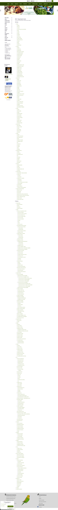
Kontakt (40, 498)
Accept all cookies (10, 506)
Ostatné (18, 33)
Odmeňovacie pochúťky (21, 379)
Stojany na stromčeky (21, 462)
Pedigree (19, 375)
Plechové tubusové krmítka (22, 230)
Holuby (17, 344)
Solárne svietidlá (19, 71)
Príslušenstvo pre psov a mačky (21, 412)
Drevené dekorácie (20, 470)
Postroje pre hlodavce (20, 429)
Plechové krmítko (20, 238)
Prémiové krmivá (20, 362)
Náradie (18, 25)
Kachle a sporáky (19, 126)
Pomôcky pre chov (20, 255)
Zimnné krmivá (19, 320)
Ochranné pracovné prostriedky (21, 29)
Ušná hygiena (20, 400)
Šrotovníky (19, 259)
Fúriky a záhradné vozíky (20, 64)
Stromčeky (19, 461)
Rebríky (18, 79)
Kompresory (18, 143)
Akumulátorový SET (20, 137)
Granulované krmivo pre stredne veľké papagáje (25, 284)
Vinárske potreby (19, 55)
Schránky (18, 92)
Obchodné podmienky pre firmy (10, 498)
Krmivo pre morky (20, 217)
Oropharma (19, 305)
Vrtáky (18, 30)
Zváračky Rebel (19, 184)
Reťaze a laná (19, 121)
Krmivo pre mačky (19, 367)
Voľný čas (40, 3)
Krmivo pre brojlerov (21, 212)
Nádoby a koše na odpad (20, 93)
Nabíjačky (18, 149)
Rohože (18, 97)
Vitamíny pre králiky (20, 334)
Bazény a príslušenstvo (20, 481)
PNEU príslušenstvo (20, 39)
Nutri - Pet (19, 374)
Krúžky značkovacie (20, 292)
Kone (18, 221)
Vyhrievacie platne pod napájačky (22, 249)
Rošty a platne (19, 130)
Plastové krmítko (20, 234)
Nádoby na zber (19, 68)
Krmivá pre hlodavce (20, 425)
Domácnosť (16, 3)
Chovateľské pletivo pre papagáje (22, 316)
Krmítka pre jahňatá (20, 449)
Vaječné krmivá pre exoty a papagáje (23, 287)
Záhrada (12, 3)
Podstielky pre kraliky (20, 333)
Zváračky (18, 145)
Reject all (10, 508)
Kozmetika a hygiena (20, 399)
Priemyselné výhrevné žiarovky (21, 267)
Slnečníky (18, 170)
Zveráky (18, 31)
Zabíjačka (18, 104)
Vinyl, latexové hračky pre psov (22, 395)
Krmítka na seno (19, 448)
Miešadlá (18, 118)
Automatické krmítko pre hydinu (21, 225)
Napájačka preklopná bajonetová (22, 241)
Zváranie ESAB (46, 3)
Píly (17, 142)
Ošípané (19, 220)
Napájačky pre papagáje (20, 296)
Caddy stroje (19, 179)
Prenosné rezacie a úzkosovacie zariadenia (23, 195)
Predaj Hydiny (9, 17)
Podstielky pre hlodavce (20, 424)
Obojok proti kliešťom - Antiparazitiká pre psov (23, 398)
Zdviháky (18, 34)
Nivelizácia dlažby (19, 122)
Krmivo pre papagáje (20, 274)
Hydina (17, 209)
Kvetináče (18, 58)
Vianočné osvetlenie (20, 475)
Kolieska (18, 43)
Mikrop (19, 262)
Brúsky (18, 138)
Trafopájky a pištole (20, 141)
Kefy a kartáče (19, 37)
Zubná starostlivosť (20, 403)
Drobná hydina (21, 228)
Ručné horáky (19, 191)
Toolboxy (18, 35)
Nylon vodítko (20, 383)
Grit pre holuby (19, 346)
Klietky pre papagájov (20, 309)
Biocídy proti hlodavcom (20, 454)
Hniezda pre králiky (20, 336)
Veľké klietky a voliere (21, 311)
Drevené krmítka (20, 350)
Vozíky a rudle (19, 80)
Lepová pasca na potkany (20, 457)
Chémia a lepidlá (19, 38)
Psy (16, 357)
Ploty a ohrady (19, 60)
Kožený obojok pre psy (21, 387)
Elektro (29, 3)
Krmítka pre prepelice (20, 437)
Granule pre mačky (20, 369)
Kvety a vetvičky (20, 474)
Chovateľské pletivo (20, 340)
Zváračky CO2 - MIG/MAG (20, 178)
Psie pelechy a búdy (20, 419)
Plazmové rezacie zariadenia (22, 187)
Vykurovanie (25, 3)
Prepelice (17, 432)
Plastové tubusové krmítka (21, 226)
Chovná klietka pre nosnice (22, 257)
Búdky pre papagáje (20, 313)
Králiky (9, 23)
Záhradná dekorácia (20, 75)
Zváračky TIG (19, 174)
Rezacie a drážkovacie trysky (21, 196)
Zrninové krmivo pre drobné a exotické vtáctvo (25, 278)
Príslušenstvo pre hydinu (20, 250)
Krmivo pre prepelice (21, 218)
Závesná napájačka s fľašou (22, 246)
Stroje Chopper (20, 183)
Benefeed (19, 263)
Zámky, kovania (19, 116)
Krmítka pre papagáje (20, 295)
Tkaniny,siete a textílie (20, 66)
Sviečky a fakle (19, 99)
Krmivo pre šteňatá (19, 366)
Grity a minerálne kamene (21, 307)
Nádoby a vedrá (19, 120)
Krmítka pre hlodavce (20, 427)
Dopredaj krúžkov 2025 (21, 291)
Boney (19, 378)
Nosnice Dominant (19, 204)
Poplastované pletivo (21, 342)
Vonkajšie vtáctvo (9, 22)
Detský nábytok (19, 482)
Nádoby (18, 87)
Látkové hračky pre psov (21, 394)
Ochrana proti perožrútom (21, 266)
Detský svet (17, 478)
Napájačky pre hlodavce (20, 428)
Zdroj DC (19, 175)
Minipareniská (19, 70)
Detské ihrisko (19, 483)
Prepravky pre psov (19, 420)
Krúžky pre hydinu (20, 251)
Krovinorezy (18, 153)
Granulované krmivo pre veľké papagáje (24, 286)
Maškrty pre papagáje (20, 300)
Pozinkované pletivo (21, 341)
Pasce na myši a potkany (19, 453)
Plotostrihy (18, 162)
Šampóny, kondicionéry (21, 402)
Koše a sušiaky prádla (20, 101)
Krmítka (18, 321)
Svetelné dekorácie (20, 469)
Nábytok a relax (19, 67)
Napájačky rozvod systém (21, 299)
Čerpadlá (18, 158)
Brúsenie (18, 26)
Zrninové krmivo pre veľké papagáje (24, 280)
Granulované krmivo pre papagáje (22, 282)
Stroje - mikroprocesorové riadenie (23, 182)
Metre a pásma (19, 114)
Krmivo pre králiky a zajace (21, 216)
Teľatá (19, 222)
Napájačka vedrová (20, 245)
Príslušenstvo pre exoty (20, 317)
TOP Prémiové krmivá (21, 363)
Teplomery (18, 89)
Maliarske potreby (19, 113)
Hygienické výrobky (20, 404)
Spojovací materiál (19, 117)
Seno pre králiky (19, 332)
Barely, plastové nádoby (20, 51)
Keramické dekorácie (21, 473)
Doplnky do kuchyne (20, 105)
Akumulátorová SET (20, 154)
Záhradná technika (35, 3)
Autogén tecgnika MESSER (20, 188)
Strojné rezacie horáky (20, 199)
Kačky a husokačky (19, 208)
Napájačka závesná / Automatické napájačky (24, 247)
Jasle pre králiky (19, 325)
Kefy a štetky (19, 125)
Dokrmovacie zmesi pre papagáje (22, 275)
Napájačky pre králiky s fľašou (22, 329)
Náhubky (19, 391)
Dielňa (8, 3)
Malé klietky (19, 312)
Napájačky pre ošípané (20, 444)
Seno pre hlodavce (19, 423)
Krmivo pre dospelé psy (20, 358)
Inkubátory (19, 258)
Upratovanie (19, 83)
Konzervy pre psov (19, 371)
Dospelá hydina (21, 229)
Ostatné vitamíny (20, 304)
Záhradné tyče (19, 50)
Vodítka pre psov (19, 382)
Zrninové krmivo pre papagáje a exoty (23, 276)
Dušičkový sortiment (8, 40)
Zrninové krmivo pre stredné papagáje (24, 279)
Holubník (18, 345)
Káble (18, 147)
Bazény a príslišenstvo (20, 95)
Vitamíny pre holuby (20, 354)
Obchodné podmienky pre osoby (10, 496)
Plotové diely (20, 416)
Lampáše (18, 100)
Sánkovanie (18, 485)
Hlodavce (17, 421)
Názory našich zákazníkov (42, 501)
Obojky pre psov (19, 386)
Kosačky (18, 159)
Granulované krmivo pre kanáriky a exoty (24, 283)
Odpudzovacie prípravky (21, 415)
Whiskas (20, 370)
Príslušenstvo (19, 192)
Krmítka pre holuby (20, 349)
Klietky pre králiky (19, 337)
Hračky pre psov (19, 392)
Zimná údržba (19, 84)
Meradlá (18, 41)
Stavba (21, 3)
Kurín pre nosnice (20, 253)
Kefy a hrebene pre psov (20, 411)
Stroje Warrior (20, 180)
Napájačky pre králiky (20, 328)
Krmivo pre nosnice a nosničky (22, 213)
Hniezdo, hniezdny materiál (21, 308)
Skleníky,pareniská (19, 72)
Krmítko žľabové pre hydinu (21, 233)
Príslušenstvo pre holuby (20, 353)
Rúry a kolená (19, 129)
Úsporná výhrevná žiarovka (22, 271)
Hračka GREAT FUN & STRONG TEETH (23, 396)
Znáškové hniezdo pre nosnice (22, 254)
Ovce (17, 446)
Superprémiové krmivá (21, 365)
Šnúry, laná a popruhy (20, 91)
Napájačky (18, 450)
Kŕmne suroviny (20, 224)
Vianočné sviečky (19, 477)
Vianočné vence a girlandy (20, 465)
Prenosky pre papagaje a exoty (21, 315)
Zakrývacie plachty (19, 54)
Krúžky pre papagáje (20, 288)
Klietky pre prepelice (20, 433)
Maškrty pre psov (19, 373)
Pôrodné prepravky (19, 441)
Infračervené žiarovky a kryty (21, 445)
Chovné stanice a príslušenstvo (21, 338)
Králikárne (18, 324)
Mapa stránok (41, 503)
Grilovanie (18, 62)
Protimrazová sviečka (9, 74)
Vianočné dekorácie (20, 466)
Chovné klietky (20, 436)
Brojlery (18, 205)
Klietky (18, 431)
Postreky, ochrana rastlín (20, 76)
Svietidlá (18, 146)
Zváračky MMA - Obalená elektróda (22, 172)
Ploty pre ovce (19, 452)
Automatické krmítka (21, 408)
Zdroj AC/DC (19, 176)
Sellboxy (17, 487)
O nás (40, 496)
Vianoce (18, 96)
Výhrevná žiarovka (20, 270)
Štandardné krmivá (20, 361)
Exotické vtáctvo (9, 20)
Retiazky (19, 390)
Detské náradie (19, 479)
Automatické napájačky (21, 407)
